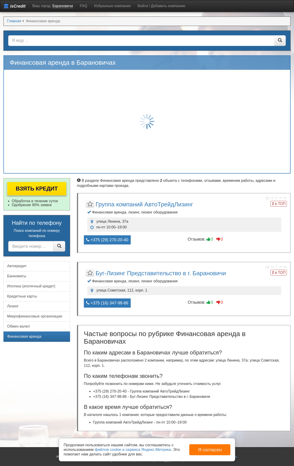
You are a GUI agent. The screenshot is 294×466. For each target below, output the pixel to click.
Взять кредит (37, 188)
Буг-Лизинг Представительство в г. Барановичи (161, 273)
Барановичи (62, 6)
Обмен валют (18, 326)
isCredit (14, 6)
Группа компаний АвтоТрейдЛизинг (144, 204)
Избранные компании (112, 6)
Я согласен (210, 449)
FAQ (83, 6)
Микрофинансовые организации (34, 316)
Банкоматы (16, 276)
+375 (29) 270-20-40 (107, 240)
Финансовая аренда (24, 336)
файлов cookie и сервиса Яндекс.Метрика (133, 449)
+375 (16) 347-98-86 (107, 303)
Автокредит (17, 266)
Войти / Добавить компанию (161, 6)
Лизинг (13, 306)
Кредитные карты (22, 296)
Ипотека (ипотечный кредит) (31, 286)
